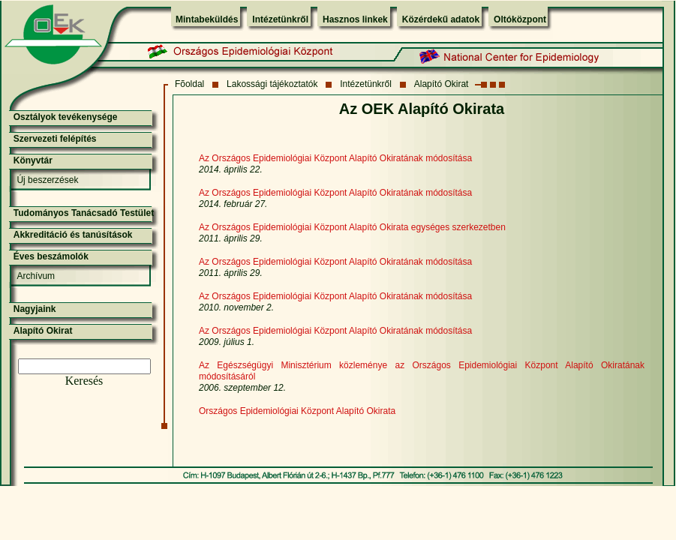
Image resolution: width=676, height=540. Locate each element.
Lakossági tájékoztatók (272, 84)
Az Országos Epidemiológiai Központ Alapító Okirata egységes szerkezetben (352, 227)
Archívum (36, 276)
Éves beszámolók (51, 256)
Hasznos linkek (355, 19)
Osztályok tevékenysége (66, 117)
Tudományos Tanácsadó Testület (84, 213)
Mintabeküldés (207, 19)
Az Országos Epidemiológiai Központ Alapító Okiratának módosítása (335, 193)
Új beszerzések (47, 180)
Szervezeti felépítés (55, 139)
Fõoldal (189, 84)
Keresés (84, 380)
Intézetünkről (280, 19)
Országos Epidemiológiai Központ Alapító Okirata (297, 411)
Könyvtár (33, 160)
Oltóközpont (520, 19)
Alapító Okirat (441, 84)
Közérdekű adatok (440, 19)
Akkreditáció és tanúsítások (73, 235)
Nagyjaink (35, 309)
